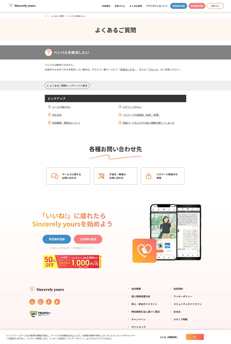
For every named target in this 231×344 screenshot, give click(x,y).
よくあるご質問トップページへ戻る (68, 85)
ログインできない (132, 107)
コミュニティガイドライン (188, 304)
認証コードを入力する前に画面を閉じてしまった (149, 123)
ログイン (215, 5)
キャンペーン (138, 319)
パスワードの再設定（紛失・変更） (142, 115)
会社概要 (136, 288)
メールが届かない (61, 107)
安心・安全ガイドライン (144, 304)
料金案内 (106, 5)
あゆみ (177, 311)
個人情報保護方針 (140, 296)
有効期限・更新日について (66, 123)
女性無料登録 (197, 5)
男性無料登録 (179, 5)
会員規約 (178, 288)
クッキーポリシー (183, 296)
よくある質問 (135, 5)
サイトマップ (138, 327)
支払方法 (57, 115)
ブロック (153, 69)
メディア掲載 (181, 319)
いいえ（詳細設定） (169, 336)
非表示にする (127, 69)
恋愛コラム (120, 5)
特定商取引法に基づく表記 (145, 311)
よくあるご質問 (57, 16)
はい (195, 337)
